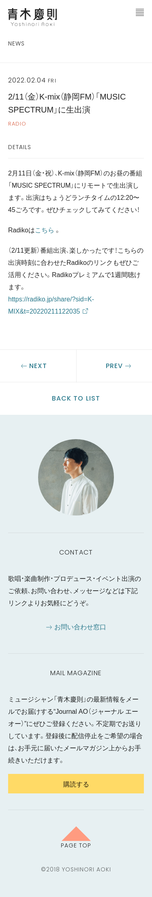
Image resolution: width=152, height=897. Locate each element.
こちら (44, 229)
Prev (114, 365)
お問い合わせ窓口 (80, 626)
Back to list (76, 398)
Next (38, 365)
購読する (76, 784)
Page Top (76, 845)
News (16, 43)
